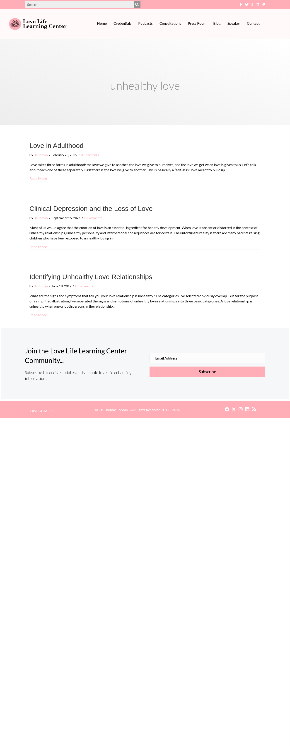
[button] (207, 372)
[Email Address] (207, 358)
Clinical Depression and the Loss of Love (91, 208)
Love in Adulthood (56, 145)
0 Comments (90, 155)
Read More (38, 178)
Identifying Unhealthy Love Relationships (90, 276)
